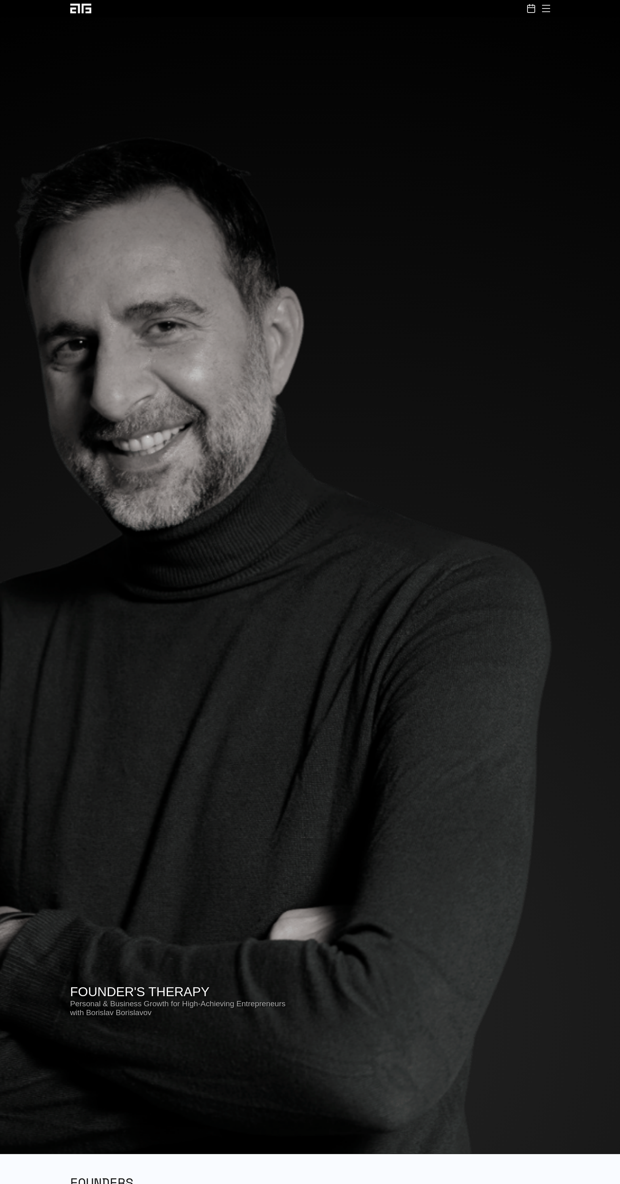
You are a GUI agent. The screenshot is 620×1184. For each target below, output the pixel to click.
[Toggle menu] (546, 8)
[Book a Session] (531, 8)
